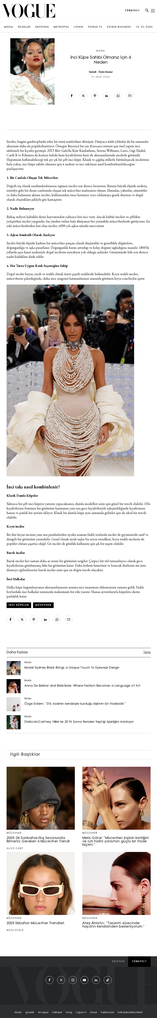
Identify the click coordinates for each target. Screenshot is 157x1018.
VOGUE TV (95, 27)
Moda (100, 51)
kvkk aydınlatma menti (130, 1012)
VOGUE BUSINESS (119, 27)
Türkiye (139, 961)
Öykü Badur (105, 72)
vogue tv (81, 1012)
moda (18, 1012)
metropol (57, 1012)
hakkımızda (107, 1012)
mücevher (43, 605)
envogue (43, 1012)
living (69, 1012)
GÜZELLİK (24, 27)
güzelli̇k (29, 1012)
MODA (8, 27)
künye (93, 1012)
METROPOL (61, 27)
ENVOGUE (42, 27)
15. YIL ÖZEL (144, 27)
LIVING (78, 27)
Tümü (147, 652)
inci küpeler (19, 605)
